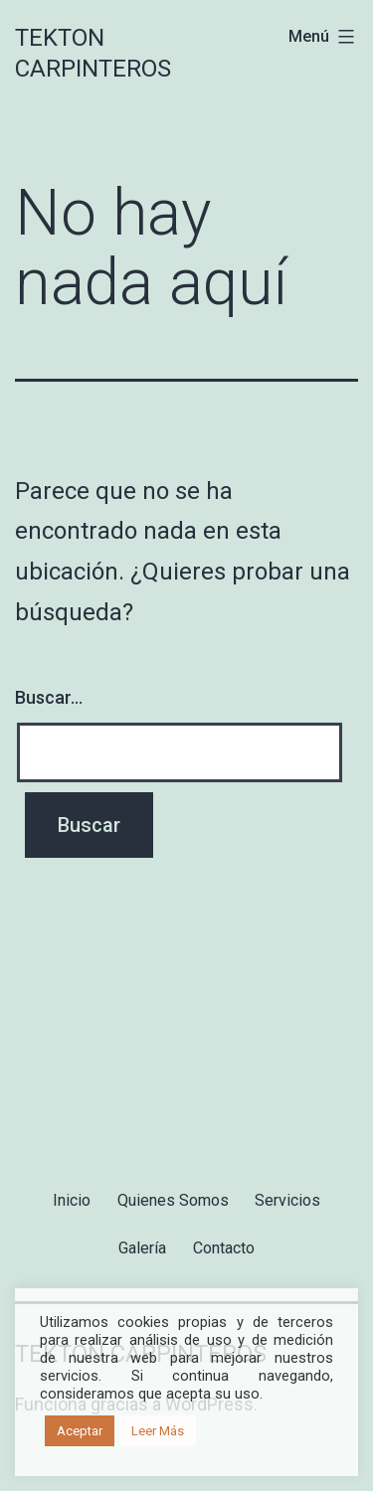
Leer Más (157, 1430)
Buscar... (49, 697)
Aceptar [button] (79, 1430)
